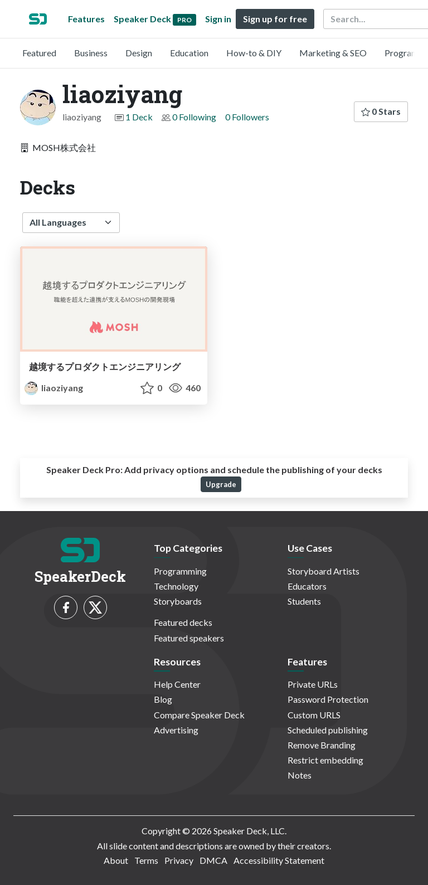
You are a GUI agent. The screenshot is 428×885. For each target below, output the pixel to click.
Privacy (178, 860)
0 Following (194, 116)
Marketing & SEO (333, 52)
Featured (39, 52)
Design (138, 52)
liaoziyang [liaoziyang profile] (54, 387)
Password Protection (328, 699)
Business (91, 52)
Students (304, 601)
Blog (163, 699)
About (116, 860)
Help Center (177, 684)
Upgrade (221, 484)
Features (86, 18)
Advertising (176, 729)
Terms (146, 860)
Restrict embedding (325, 760)
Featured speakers (189, 638)
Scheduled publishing (328, 729)
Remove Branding (322, 745)
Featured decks (183, 622)
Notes (300, 775)
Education (189, 52)
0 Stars (381, 111)
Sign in (218, 18)
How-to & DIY (253, 52)
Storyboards (178, 601)
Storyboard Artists (323, 571)
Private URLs (313, 684)
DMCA (213, 860)
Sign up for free (275, 18)
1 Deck (139, 116)
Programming (180, 571)
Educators (307, 586)
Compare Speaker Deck (199, 714)
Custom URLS (314, 714)
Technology (176, 586)
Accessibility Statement (279, 860)
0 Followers (247, 116)
